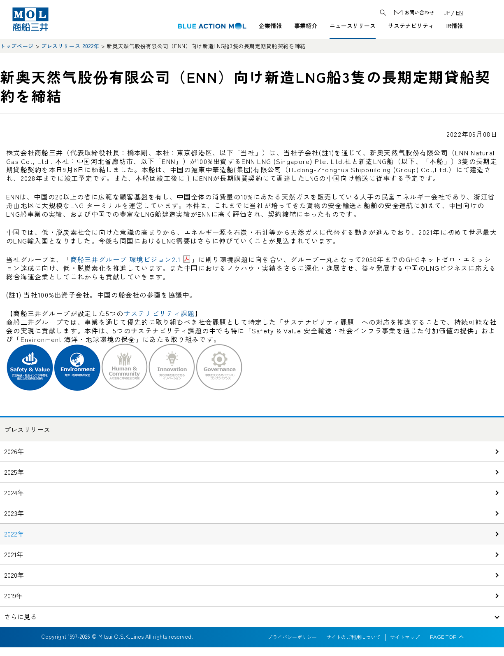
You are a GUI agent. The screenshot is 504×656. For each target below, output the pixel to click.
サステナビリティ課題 (159, 313)
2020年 (14, 575)
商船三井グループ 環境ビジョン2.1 (125, 259)
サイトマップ (405, 637)
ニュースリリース (353, 25)
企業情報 (270, 25)
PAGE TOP (443, 637)
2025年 (14, 472)
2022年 (14, 534)
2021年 (13, 554)
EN (459, 12)
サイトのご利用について (353, 637)
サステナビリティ (411, 25)
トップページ (17, 46)
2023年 (14, 513)
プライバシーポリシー (292, 637)
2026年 (14, 451)
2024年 (14, 492)
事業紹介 (305, 25)
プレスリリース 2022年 (70, 46)
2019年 (13, 595)
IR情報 (454, 25)
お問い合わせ (419, 12)
